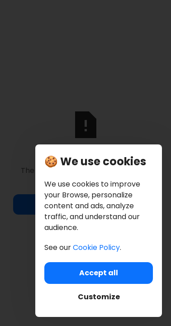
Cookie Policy (96, 247)
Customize (99, 297)
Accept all (98, 273)
